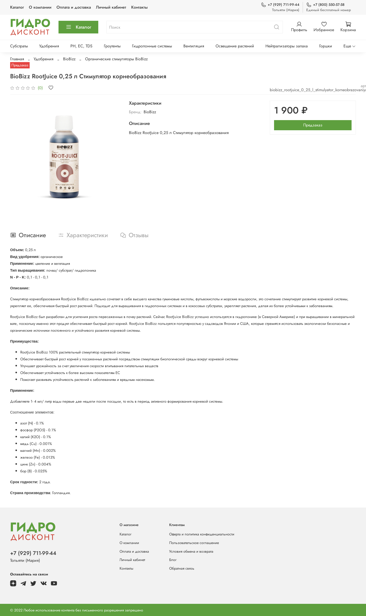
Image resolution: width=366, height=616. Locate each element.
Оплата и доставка (73, 7)
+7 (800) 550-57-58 (325, 4)
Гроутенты (112, 46)
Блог (173, 559)
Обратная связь (181, 568)
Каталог (17, 7)
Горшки (325, 46)
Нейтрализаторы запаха (286, 46)
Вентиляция (193, 46)
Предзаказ (312, 125)
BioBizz (69, 59)
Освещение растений (235, 46)
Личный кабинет (111, 7)
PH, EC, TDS (81, 46)
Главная (17, 59)
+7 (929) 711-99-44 (280, 4)
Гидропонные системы (152, 46)
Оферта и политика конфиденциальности (201, 534)
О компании (40, 7)
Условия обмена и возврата (191, 551)
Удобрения (49, 46)
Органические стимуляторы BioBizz (116, 59)
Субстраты (19, 46)
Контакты (139, 7)
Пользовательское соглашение (194, 542)
